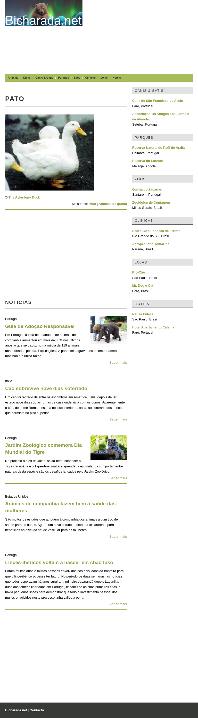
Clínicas (90, 77)
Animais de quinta (113, 204)
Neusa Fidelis (143, 314)
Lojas (104, 77)
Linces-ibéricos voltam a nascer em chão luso (59, 562)
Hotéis (116, 77)
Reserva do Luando (147, 161)
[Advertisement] (143, 36)
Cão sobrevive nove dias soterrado (46, 388)
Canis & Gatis (44, 77)
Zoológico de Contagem (151, 202)
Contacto (37, 710)
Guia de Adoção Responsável (40, 326)
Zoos (77, 77)
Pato (92, 204)
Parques (63, 77)
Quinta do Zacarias (147, 189)
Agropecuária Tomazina (150, 244)
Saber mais (118, 363)
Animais (13, 77)
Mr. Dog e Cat (142, 285)
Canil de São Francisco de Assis (157, 101)
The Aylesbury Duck (24, 197)
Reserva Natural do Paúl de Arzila (158, 148)
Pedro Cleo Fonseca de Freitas (156, 231)
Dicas (26, 77)
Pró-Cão (138, 272)
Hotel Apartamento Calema (153, 327)
